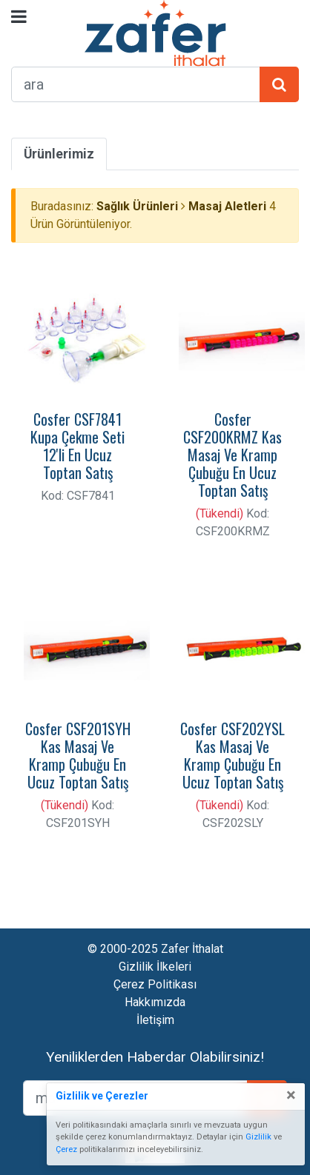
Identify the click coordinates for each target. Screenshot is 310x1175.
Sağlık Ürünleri (137, 206)
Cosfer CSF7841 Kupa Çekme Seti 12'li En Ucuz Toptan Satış (77, 445)
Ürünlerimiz (59, 154)
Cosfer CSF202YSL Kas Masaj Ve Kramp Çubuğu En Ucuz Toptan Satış (232, 755)
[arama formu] (135, 84)
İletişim (155, 1020)
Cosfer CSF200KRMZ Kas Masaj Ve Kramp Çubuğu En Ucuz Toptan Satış (232, 454)
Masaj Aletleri (227, 206)
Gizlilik (258, 1137)
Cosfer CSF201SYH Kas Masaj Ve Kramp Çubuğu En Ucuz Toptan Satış (78, 755)
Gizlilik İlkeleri (155, 967)
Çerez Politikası (155, 984)
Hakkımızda (155, 1002)
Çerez (66, 1149)
